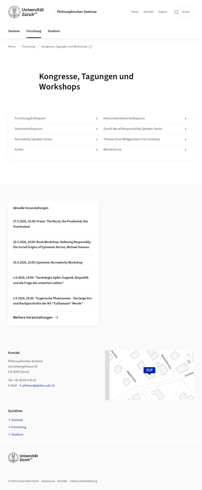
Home (135, 12)
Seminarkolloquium (57, 129)
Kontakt (149, 12)
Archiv (57, 149)
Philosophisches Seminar (77, 11)
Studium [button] (54, 31)
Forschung (28, 47)
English (162, 12)
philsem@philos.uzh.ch (38, 385)
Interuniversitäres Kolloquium (145, 118)
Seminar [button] (14, 31)
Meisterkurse (145, 149)
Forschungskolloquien (57, 118)
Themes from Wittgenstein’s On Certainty (145, 139)
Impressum (48, 481)
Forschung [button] (33, 31)
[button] (189, 355)
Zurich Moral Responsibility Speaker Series (145, 129)
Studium (17, 434)
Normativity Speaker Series (57, 139)
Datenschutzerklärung (83, 481)
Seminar (17, 420)
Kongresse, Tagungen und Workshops (67, 47)
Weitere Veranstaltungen (35, 317)
